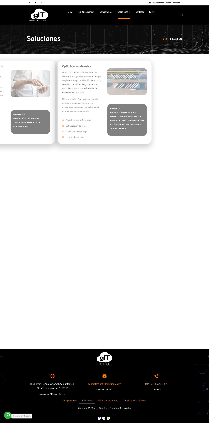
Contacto (140, 12)
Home (69, 12)
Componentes (106, 12)
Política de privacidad (107, 400)
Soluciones (123, 12)
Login (151, 12)
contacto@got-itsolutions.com (104, 384)
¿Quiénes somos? (86, 12)
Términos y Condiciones (134, 400)
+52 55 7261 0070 (158, 384)
